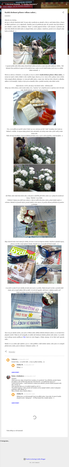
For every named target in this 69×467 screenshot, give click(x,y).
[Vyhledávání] (67, 4)
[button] (63, 12)
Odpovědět (15, 372)
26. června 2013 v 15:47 (30, 376)
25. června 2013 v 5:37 (29, 364)
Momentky (12, 352)
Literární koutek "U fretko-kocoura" (21, 4)
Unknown (14, 359)
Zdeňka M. (20, 364)
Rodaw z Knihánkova (18, 376)
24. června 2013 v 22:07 (23, 359)
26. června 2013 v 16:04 (29, 394)
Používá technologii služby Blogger (34, 459)
